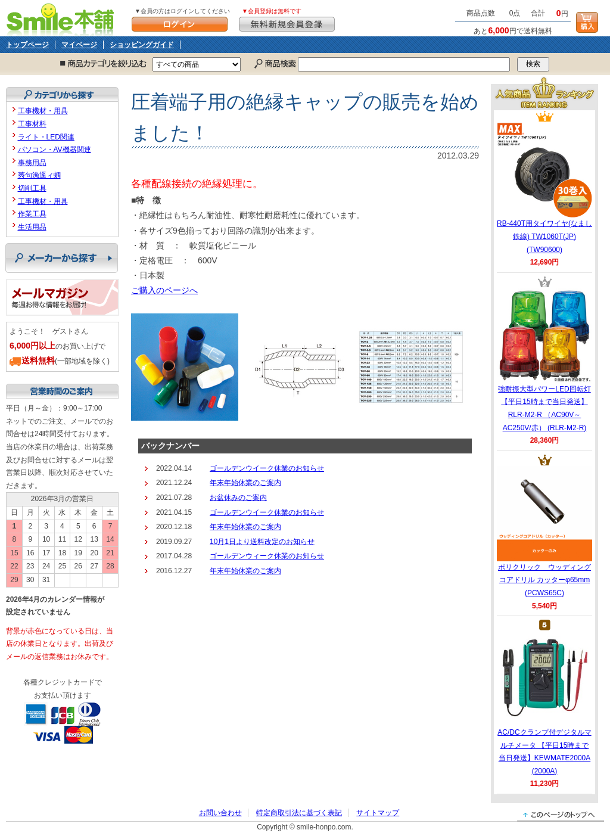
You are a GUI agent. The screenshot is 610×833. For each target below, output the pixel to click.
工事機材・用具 (43, 111)
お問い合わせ (220, 813)
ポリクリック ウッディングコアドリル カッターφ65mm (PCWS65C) (544, 531)
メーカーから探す (61, 258)
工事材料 (32, 124)
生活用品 (32, 227)
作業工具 (32, 214)
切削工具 (32, 188)
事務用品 (32, 162)
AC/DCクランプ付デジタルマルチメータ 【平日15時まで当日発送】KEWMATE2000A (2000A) (544, 703)
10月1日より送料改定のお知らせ (262, 541)
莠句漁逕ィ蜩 (39, 175)
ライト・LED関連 (46, 137)
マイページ (79, 45)
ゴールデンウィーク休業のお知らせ (267, 556)
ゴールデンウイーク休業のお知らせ (267, 468)
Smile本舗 (63, 18)
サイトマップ (377, 813)
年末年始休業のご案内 (245, 482)
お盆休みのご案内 (238, 497)
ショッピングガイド (142, 45)
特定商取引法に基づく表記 (299, 813)
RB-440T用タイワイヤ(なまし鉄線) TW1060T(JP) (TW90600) (544, 187)
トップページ (27, 45)
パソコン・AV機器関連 (54, 149)
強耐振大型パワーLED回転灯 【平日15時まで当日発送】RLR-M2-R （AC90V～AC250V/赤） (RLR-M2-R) (544, 360)
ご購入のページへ (164, 290)
